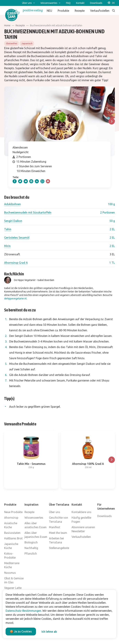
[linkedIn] (37, 181)
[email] (26, 181)
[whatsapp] (42, 181)
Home (7, 25)
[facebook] (15, 181)
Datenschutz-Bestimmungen (23, 610)
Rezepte (20, 25)
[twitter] (20, 181)
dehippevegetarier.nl (15, 298)
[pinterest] (31, 181)
